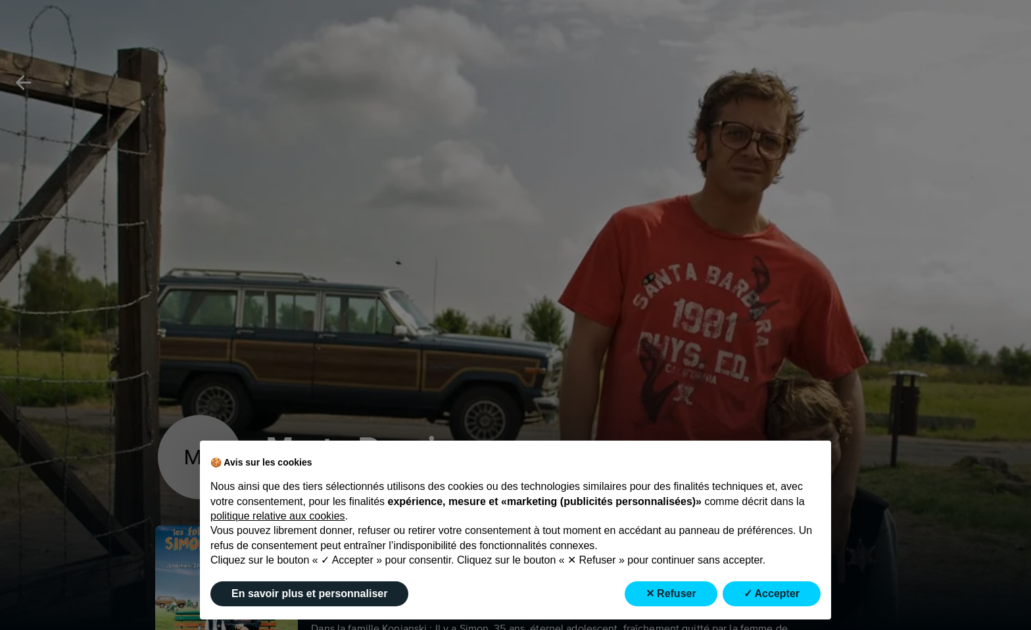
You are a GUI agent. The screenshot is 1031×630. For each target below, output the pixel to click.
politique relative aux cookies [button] (277, 515)
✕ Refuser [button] (671, 593)
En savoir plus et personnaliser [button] (309, 593)
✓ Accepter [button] (772, 593)
